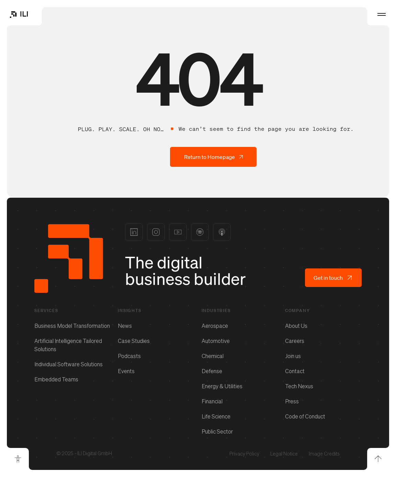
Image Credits (324, 454)
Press (292, 401)
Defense (212, 371)
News (125, 326)
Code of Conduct (305, 416)
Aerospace (215, 326)
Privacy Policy (244, 454)
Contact (295, 371)
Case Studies (134, 341)
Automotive (216, 341)
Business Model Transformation (72, 326)
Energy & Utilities (222, 386)
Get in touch (333, 277)
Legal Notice (284, 454)
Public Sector (217, 431)
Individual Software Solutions (68, 364)
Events (126, 371)
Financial (212, 401)
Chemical (213, 356)
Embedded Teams (56, 379)
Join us (293, 356)
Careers (294, 341)
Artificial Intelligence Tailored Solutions (68, 345)
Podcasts (129, 356)
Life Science (216, 416)
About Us (296, 326)
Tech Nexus (299, 386)
